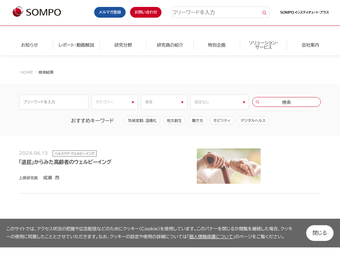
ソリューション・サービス (263, 45)
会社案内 (310, 45)
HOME (26, 72)
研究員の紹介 (170, 45)
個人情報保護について (211, 236)
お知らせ (29, 45)
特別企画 (217, 45)
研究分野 (123, 45)
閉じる (320, 232)
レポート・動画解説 (76, 45)
